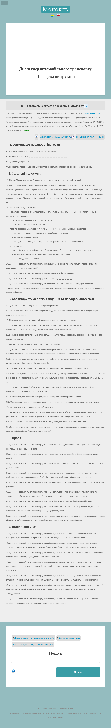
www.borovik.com (92, 113)
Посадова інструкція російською (90, 137)
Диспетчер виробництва (69, 638)
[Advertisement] (55, 49)
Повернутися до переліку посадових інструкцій (32, 645)
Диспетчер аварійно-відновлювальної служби (34, 638)
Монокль (55, 9)
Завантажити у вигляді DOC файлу (57, 137)
